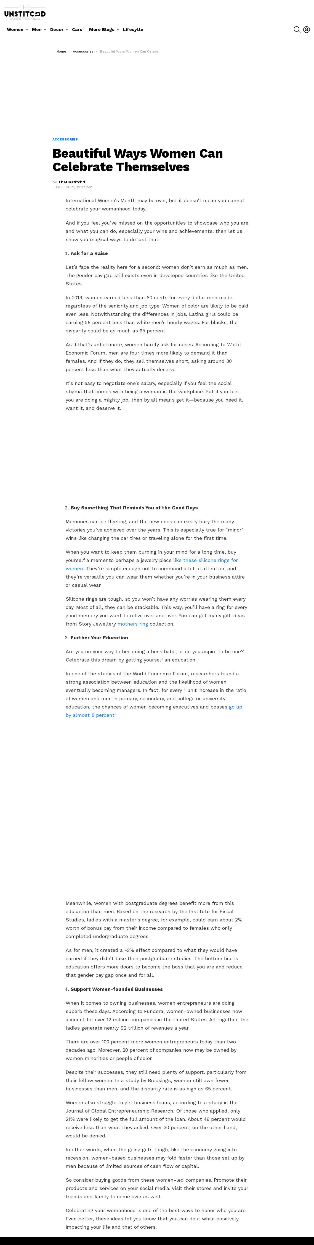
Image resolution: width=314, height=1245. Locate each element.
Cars (77, 29)
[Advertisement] (157, 95)
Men (37, 29)
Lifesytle (133, 29)
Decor (56, 29)
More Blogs (102, 29)
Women (15, 29)
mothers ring (133, 624)
